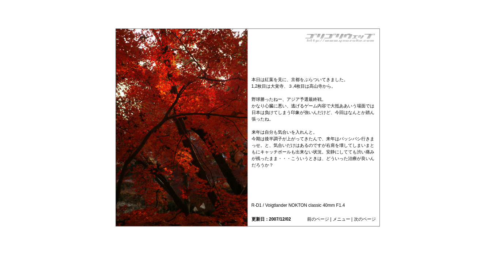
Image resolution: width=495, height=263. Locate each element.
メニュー (341, 219)
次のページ (365, 219)
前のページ (318, 219)
